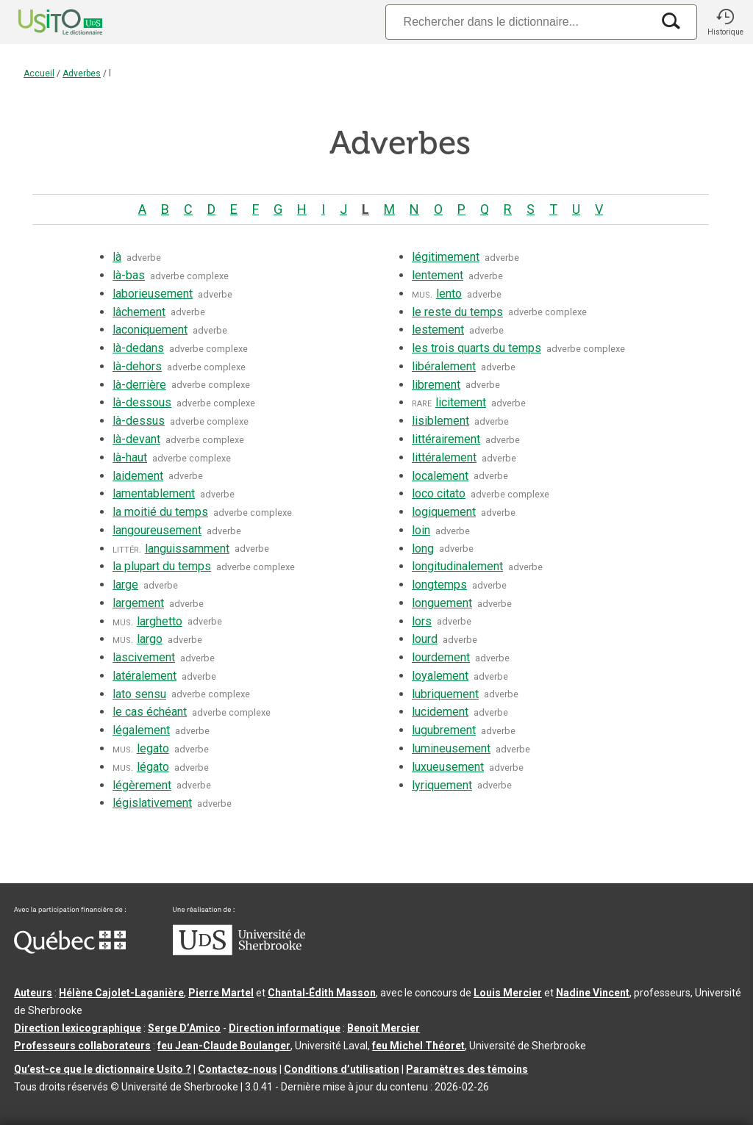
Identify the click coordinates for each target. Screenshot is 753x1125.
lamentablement (154, 493)
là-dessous (142, 402)
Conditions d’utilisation (341, 1069)
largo (150, 639)
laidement (138, 476)
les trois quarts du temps (476, 348)
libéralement (444, 366)
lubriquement (445, 694)
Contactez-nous (237, 1069)
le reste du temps (457, 312)
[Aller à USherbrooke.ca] (239, 951)
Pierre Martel (221, 993)
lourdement (441, 657)
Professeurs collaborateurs (82, 1046)
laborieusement (153, 294)
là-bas (129, 275)
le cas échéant (150, 712)
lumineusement (451, 748)
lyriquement (442, 785)
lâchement (139, 312)
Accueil (39, 73)
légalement (141, 730)
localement (440, 476)
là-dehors (137, 366)
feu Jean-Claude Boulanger (223, 1046)
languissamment (187, 549)
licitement (460, 402)
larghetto (159, 621)
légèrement (142, 785)
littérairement (446, 439)
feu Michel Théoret (418, 1046)
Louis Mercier (508, 993)
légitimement (445, 257)
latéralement (144, 676)
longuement (442, 603)
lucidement (440, 712)
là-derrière (139, 385)
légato (153, 767)
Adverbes (82, 73)
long (423, 549)
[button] (725, 22)
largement (138, 603)
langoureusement (157, 530)
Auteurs (33, 993)
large (125, 585)
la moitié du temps (160, 512)
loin (421, 530)
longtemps (439, 585)
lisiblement (440, 421)
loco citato (438, 493)
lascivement (144, 657)
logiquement (444, 512)
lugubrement (444, 730)
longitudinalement (457, 566)
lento (449, 294)
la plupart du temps (162, 566)
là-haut (130, 457)
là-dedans (138, 348)
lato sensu (139, 694)
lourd (425, 639)
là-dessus (139, 421)
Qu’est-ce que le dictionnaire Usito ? (102, 1069)
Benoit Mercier (383, 1028)
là (117, 257)
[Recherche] (518, 21)
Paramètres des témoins (467, 1069)
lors (422, 621)
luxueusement (448, 767)
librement (436, 385)
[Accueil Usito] (44, 22)
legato (153, 748)
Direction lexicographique (77, 1028)
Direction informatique (284, 1028)
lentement (437, 275)
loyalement (440, 676)
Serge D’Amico (184, 1028)
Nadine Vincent (592, 993)
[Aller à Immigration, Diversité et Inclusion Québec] (70, 950)
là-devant (136, 439)
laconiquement (150, 330)
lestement (438, 330)
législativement (152, 803)
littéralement (444, 457)
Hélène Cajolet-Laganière (121, 993)
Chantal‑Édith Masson (322, 993)
